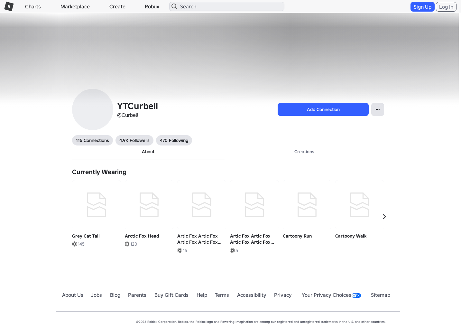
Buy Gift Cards (171, 295)
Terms (222, 295)
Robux (152, 6)
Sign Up (422, 7)
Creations (304, 152)
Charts (33, 6)
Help (202, 295)
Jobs (96, 295)
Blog (115, 295)
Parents (137, 295)
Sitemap (380, 295)
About (148, 152)
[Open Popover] (377, 109)
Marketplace (75, 6)
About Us (72, 295)
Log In (446, 7)
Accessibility (251, 295)
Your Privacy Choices (331, 295)
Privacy (283, 295)
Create (117, 6)
